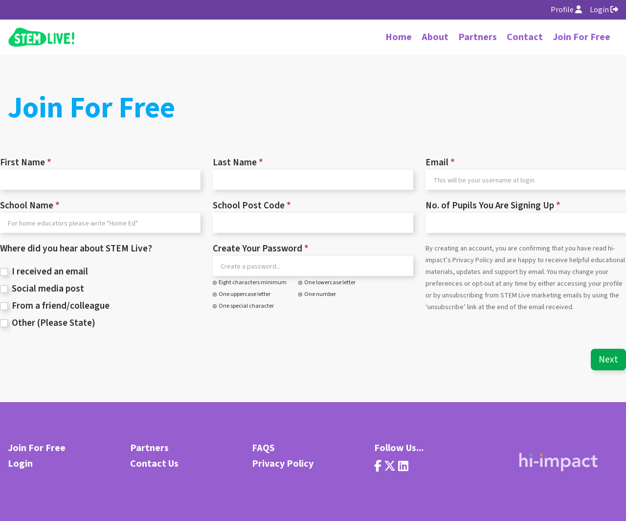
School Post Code (252, 206)
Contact (525, 37)
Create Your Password (261, 249)
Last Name (238, 163)
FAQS (263, 448)
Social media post (42, 289)
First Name (25, 163)
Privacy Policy (282, 464)
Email (440, 163)
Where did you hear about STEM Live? (76, 249)
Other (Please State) (47, 323)
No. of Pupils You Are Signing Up (492, 206)
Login (604, 9)
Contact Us (154, 464)
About (435, 37)
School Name (30, 206)
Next (608, 359)
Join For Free (581, 37)
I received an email (44, 272)
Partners (477, 37)
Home (398, 37)
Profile (566, 9)
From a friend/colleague (55, 306)
